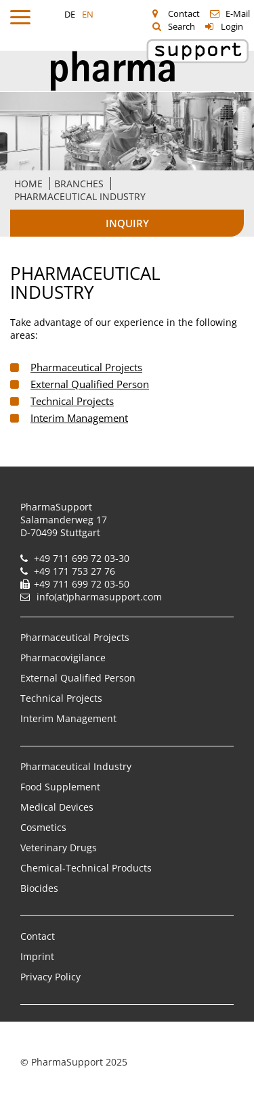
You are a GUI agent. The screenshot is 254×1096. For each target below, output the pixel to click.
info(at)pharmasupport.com (99, 596)
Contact (184, 13)
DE (69, 14)
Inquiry (127, 223)
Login (232, 26)
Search (181, 26)
